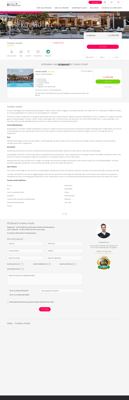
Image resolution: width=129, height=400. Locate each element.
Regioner (94, 8)
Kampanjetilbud (79, 8)
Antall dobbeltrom (40, 268)
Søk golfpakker (44, 8)
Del (103, 62)
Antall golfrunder (13, 273)
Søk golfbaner (62, 8)
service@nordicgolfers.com (104, 258)
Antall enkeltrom (65, 268)
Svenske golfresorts (112, 8)
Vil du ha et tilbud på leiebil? (19, 299)
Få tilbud (95, 2)
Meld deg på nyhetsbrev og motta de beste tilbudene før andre (31, 306)
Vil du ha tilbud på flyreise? (18, 295)
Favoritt (90, 62)
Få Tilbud (102, 51)
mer (115, 62)
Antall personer (13, 268)
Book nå (108, 86)
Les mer (64, 218)
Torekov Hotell (41, 76)
